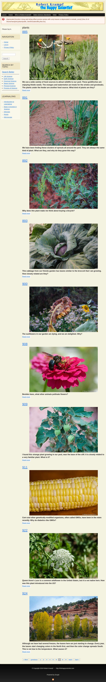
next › (71, 660)
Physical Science (10, 86)
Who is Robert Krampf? (23, 15)
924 (24, 593)
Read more (26, 90)
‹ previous (34, 660)
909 (24, 404)
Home (11, 15)
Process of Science (10, 88)
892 (24, 160)
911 (24, 467)
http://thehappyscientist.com (65, 668)
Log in (4, 15)
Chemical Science (10, 81)
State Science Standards (42, 15)
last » (77, 660)
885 (24, 31)
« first (25, 660)
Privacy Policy (63, 15)
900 (24, 283)
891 (24, 97)
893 (24, 220)
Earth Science (8, 79)
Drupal (57, 675)
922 (24, 530)
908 (24, 344)
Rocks (6, 114)
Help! (55, 15)
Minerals (7, 112)
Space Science (9, 83)
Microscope (8, 117)
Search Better (8, 72)
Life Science (8, 76)
